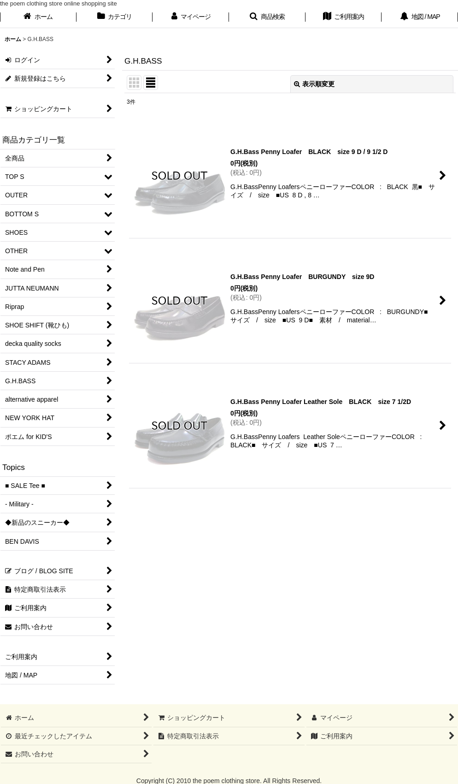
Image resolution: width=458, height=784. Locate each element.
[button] (267, 17)
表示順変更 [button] (314, 84)
